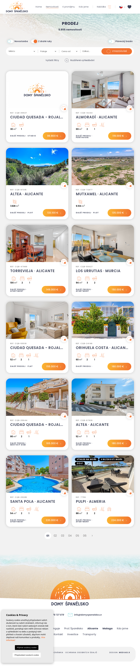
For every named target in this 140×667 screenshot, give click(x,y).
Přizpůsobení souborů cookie (26, 655)
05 (77, 536)
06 (85, 536)
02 (55, 536)
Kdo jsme (84, 6)
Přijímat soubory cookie (27, 647)
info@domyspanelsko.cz (88, 614)
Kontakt (58, 634)
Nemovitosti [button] (52, 6)
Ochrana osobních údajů (81, 652)
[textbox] (20, 51)
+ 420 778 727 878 (54, 614)
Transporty (89, 634)
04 (70, 536)
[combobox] (21, 51)
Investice (72, 634)
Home (39, 6)
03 (62, 536)
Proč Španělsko (73, 628)
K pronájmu (69, 6)
